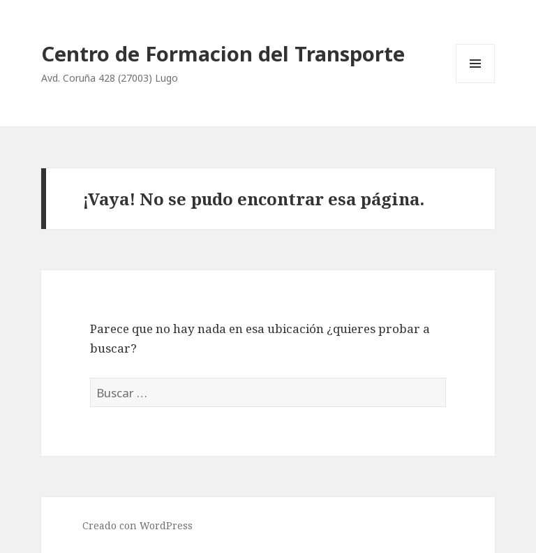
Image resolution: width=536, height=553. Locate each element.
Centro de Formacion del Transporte (223, 53)
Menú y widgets (475, 82)
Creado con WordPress (137, 525)
